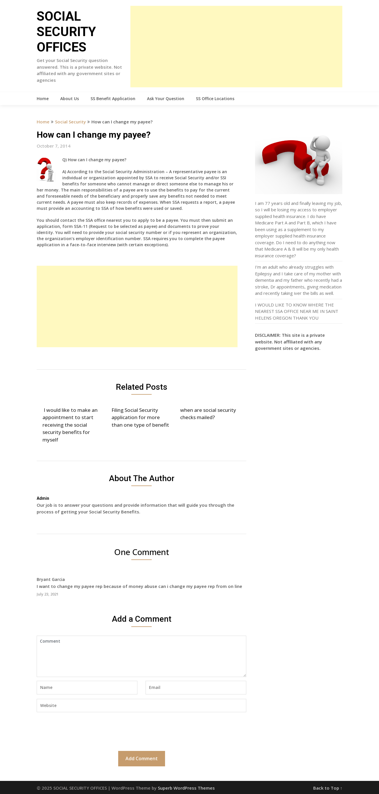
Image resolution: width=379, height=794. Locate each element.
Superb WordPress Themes (186, 788)
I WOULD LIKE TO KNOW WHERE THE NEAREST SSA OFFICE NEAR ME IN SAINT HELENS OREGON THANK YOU (296, 311)
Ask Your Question (165, 98)
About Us (69, 98)
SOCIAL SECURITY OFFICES (66, 32)
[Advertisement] (236, 46)
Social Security (70, 122)
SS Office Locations (215, 98)
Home (43, 98)
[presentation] (81, 730)
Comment (141, 656)
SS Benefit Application (113, 98)
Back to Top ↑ (328, 788)
